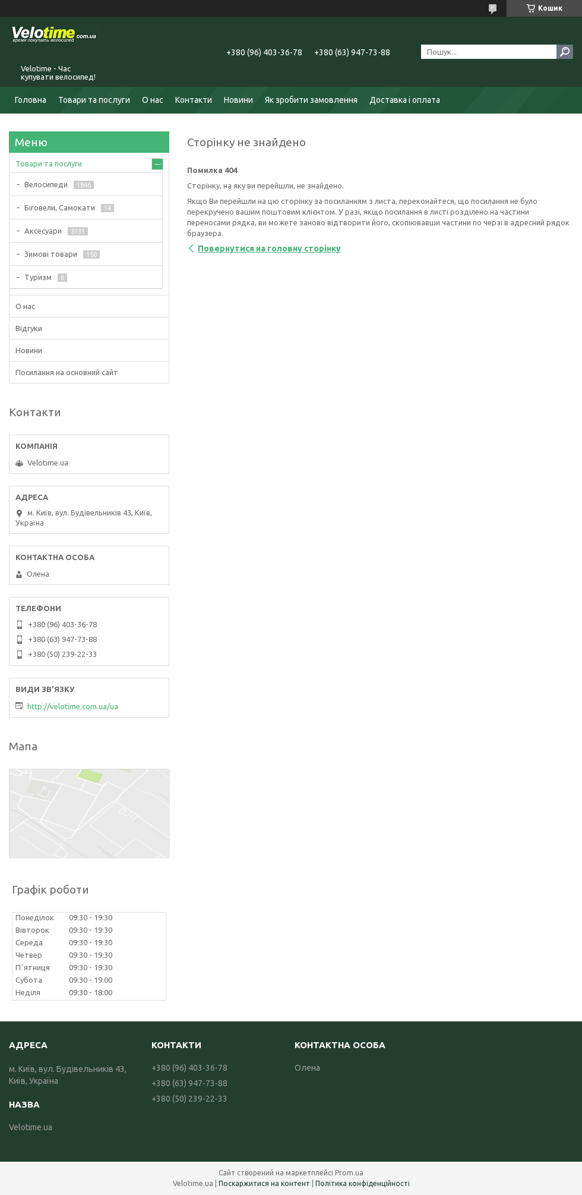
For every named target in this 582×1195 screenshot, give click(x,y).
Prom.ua (349, 1173)
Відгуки (28, 328)
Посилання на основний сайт (66, 372)
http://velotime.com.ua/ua (72, 706)
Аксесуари (43, 231)
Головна (30, 100)
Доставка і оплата (404, 100)
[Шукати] (564, 52)
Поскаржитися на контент (264, 1183)
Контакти (193, 100)
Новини (238, 100)
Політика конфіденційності (362, 1183)
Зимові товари (50, 254)
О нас (152, 100)
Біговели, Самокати (59, 207)
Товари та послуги (94, 100)
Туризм (38, 277)
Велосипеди (46, 184)
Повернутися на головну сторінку (269, 248)
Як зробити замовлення (311, 100)
